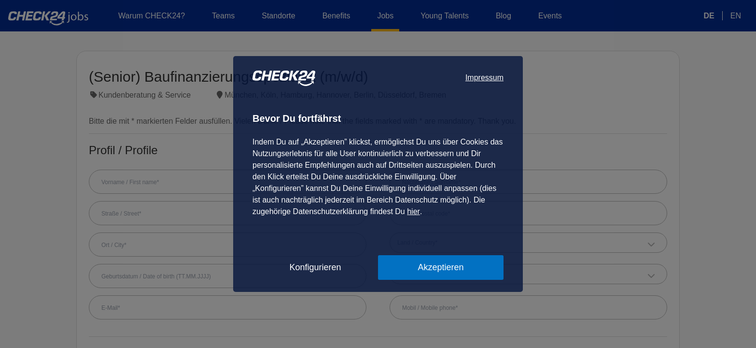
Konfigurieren (315, 267)
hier (413, 211)
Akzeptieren (440, 267)
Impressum (484, 77)
